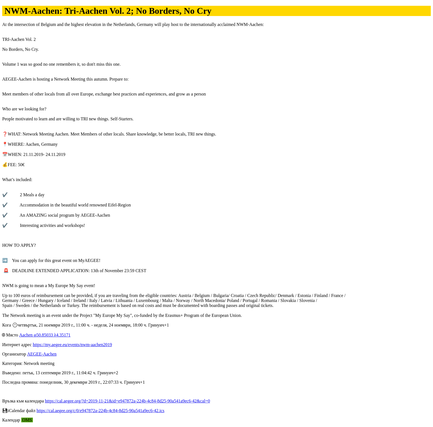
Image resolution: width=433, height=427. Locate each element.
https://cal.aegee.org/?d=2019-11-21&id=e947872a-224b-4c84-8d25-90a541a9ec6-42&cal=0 (127, 401)
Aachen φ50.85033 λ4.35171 (44, 335)
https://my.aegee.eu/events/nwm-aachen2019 (72, 344)
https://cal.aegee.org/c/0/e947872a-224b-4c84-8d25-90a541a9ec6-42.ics (100, 410)
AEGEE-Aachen (42, 354)
